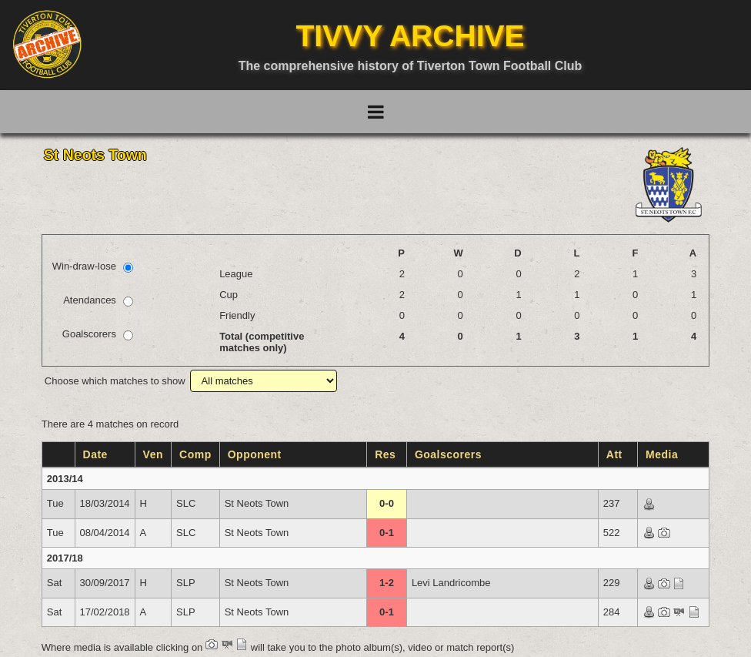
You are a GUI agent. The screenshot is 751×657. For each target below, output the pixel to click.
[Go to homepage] (47, 44)
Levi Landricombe (451, 582)
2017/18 (65, 558)
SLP (185, 582)
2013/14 (65, 478)
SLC (185, 503)
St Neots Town (257, 503)
